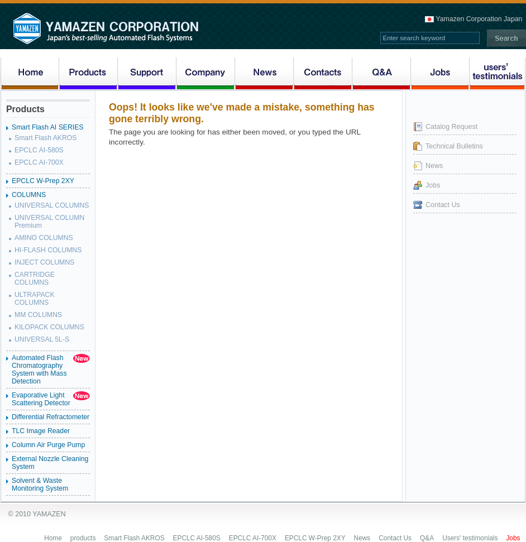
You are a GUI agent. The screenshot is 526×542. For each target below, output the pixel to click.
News (434, 166)
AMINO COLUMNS (44, 238)
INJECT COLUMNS (44, 262)
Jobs (432, 185)
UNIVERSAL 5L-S (42, 339)
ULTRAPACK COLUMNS (35, 298)
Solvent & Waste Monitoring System (40, 484)
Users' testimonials (470, 538)
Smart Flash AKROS (46, 138)
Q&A (427, 538)
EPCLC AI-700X (39, 162)
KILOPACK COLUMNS (49, 327)
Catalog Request (451, 127)
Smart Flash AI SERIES (48, 127)
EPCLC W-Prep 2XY (43, 181)
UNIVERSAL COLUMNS (52, 205)
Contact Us (442, 205)
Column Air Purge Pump (48, 445)
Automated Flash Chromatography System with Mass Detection (39, 369)
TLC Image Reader (41, 431)
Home (53, 538)
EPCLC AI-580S (39, 150)
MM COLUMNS (38, 315)
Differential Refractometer (50, 417)
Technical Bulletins (454, 146)
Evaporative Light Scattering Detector (41, 399)
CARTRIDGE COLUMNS (35, 278)
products (83, 538)
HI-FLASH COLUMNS (48, 250)
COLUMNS (29, 195)
